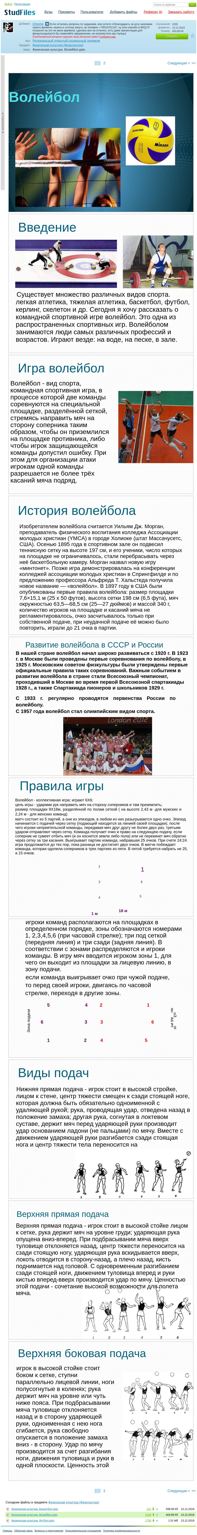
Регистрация (22, 4)
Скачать (172, 36)
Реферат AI (153, 12)
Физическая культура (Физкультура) (58, 45)
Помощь (7, 1530)
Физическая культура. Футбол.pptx (32, 1520)
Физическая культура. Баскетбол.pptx (34, 1509)
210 (149, 1509)
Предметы (66, 12)
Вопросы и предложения (49, 1530)
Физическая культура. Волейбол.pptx (34, 1514)
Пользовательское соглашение (83, 1530)
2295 (148, 1514)
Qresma (38, 24)
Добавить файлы (123, 12)
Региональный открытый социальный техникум (66, 40)
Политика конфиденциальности (121, 1530)
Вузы (48, 12)
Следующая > (179, 63)
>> (194, 63)
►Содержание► (3, 123)
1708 (148, 1520)
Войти (8, 4)
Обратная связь (23, 1530)
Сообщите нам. (107, 37)
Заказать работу (181, 12)
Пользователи (92, 12)
